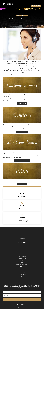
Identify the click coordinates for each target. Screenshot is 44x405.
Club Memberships (22, 256)
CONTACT (38, 1)
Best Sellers (22, 234)
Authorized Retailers (22, 252)
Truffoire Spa (22, 262)
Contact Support (22, 103)
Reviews (22, 254)
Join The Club (25, 5)
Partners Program (22, 260)
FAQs (22, 248)
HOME (17, 1)
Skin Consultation (22, 274)
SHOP (21, 1)
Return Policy (22, 250)
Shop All (22, 232)
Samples (22, 240)
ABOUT (31, 1)
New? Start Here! (36, 5)
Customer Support (22, 272)
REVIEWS (27, 1)
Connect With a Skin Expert (22, 160)
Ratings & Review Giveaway (22, 264)
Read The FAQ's (22, 184)
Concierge (22, 276)
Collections (22, 238)
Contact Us (22, 270)
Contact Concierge (22, 132)
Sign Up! (22, 299)
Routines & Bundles (22, 236)
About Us (22, 245)
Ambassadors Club (22, 258)
